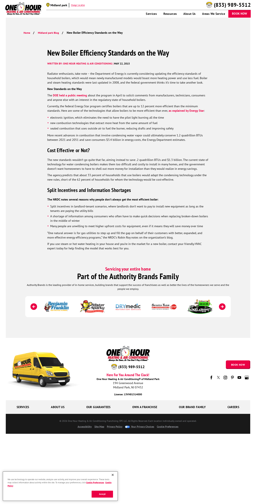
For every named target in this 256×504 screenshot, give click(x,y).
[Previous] (33, 306)
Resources (170, 14)
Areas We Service (213, 14)
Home (27, 32)
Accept (102, 494)
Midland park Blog (48, 32)
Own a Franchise (144, 407)
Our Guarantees (98, 407)
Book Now (239, 13)
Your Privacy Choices (139, 426)
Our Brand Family (192, 407)
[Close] (112, 475)
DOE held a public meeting (70, 95)
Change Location (78, 5)
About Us (189, 14)
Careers (234, 407)
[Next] (222, 306)
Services (151, 14)
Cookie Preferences (167, 426)
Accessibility (85, 426)
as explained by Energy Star (186, 111)
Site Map (99, 426)
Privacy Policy (114, 426)
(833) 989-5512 (232, 5)
